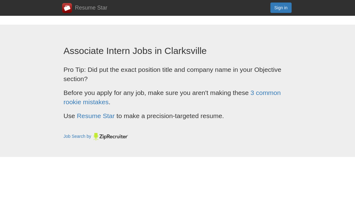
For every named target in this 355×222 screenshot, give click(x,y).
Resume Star (85, 8)
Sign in (281, 7)
